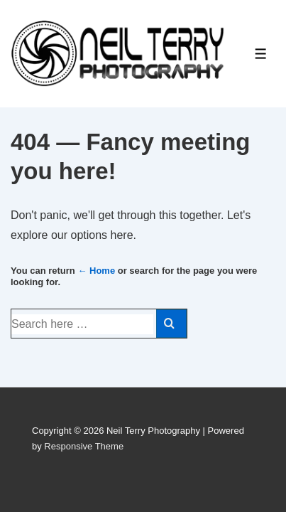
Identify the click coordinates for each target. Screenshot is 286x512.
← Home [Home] (96, 270)
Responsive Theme (83, 446)
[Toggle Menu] (261, 54)
